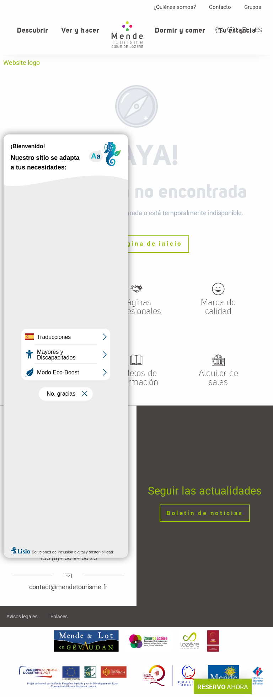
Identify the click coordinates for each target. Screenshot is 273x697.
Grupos (252, 7)
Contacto (220, 7)
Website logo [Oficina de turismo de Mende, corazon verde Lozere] (21, 62)
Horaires (68, 528)
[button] (244, 30)
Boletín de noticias (204, 513)
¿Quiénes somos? (175, 7)
